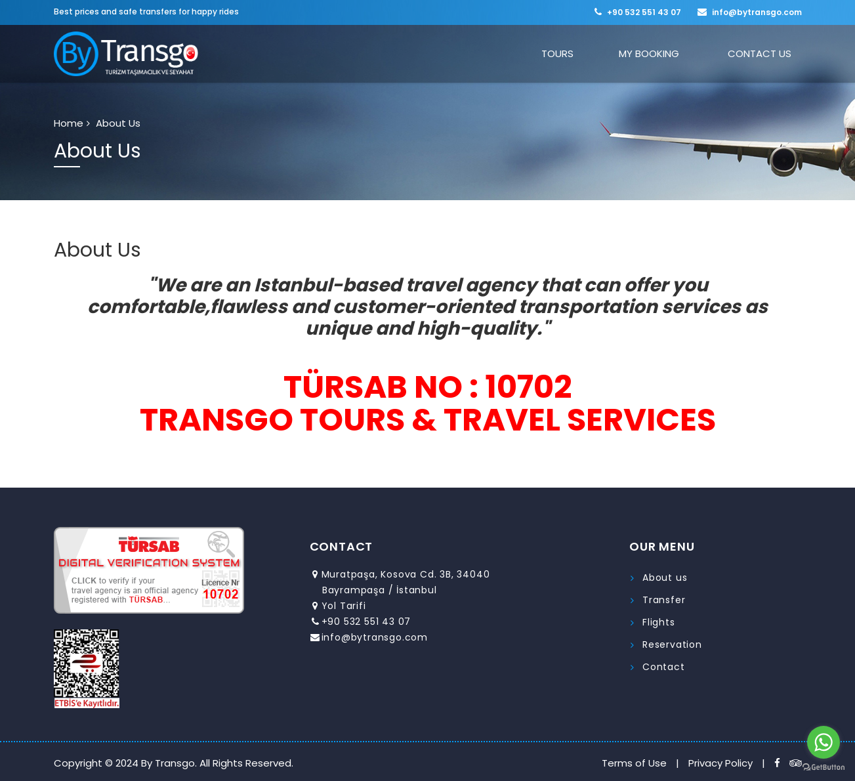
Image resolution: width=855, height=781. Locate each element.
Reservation (672, 644)
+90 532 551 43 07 (644, 12)
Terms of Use (634, 763)
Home (68, 123)
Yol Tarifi (344, 605)
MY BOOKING (671, 53)
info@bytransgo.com (757, 12)
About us (664, 577)
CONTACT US (767, 53)
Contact (663, 666)
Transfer (663, 599)
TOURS (595, 53)
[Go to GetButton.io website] (824, 767)
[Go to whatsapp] (823, 742)
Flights (658, 622)
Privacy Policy (720, 763)
